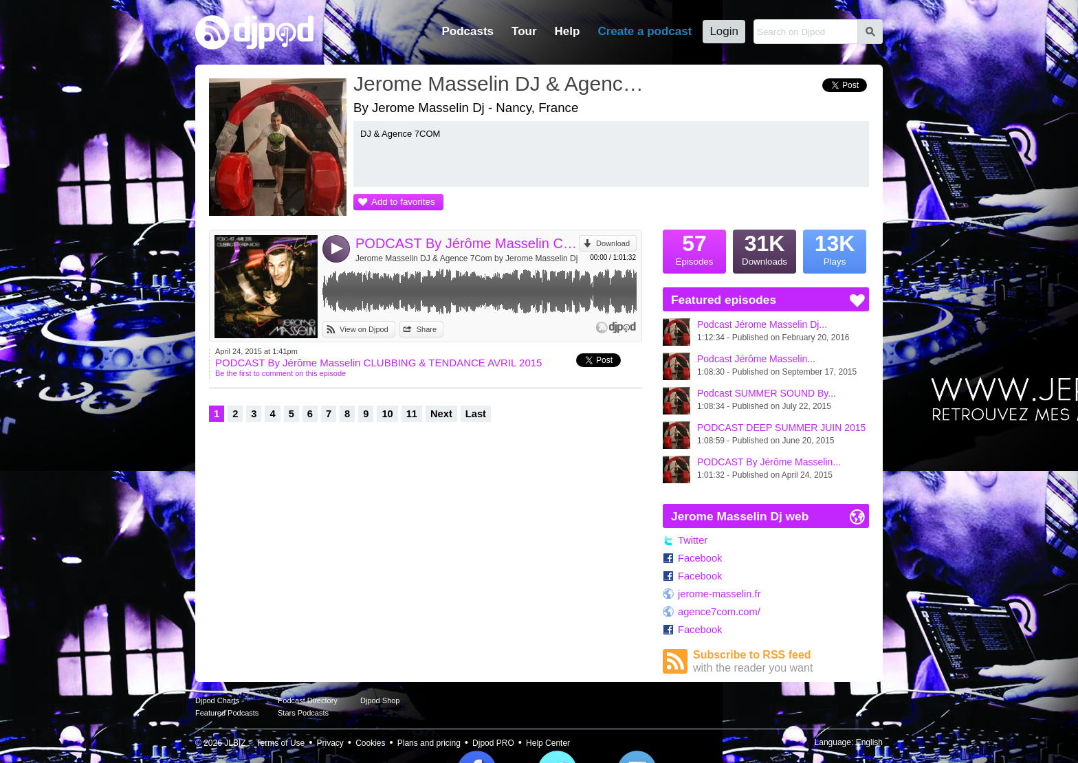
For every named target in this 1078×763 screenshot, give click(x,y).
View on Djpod (364, 329)
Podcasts (467, 31)
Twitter (692, 540)
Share (427, 329)
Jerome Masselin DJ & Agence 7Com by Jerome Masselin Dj (466, 258)
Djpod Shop (380, 700)
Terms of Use (280, 743)
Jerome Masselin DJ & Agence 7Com (501, 83)
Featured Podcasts (226, 713)
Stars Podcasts (303, 713)
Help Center (548, 743)
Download (613, 243)
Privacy (330, 743)
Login (724, 31)
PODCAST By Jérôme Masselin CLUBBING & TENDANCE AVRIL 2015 (467, 243)
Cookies (370, 743)
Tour (524, 31)
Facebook (700, 558)
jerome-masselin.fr (719, 593)
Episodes (694, 248)
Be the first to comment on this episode (280, 373)
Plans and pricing (429, 743)
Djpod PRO (493, 743)
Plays (834, 248)
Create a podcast (644, 31)
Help (567, 31)
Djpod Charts (217, 700)
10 (387, 413)
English (869, 742)
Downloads (764, 248)
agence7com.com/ (719, 611)
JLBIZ (234, 743)
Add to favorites (403, 202)
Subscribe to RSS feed (781, 661)
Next (441, 413)
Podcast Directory (308, 700)
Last (475, 413)
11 (411, 413)
